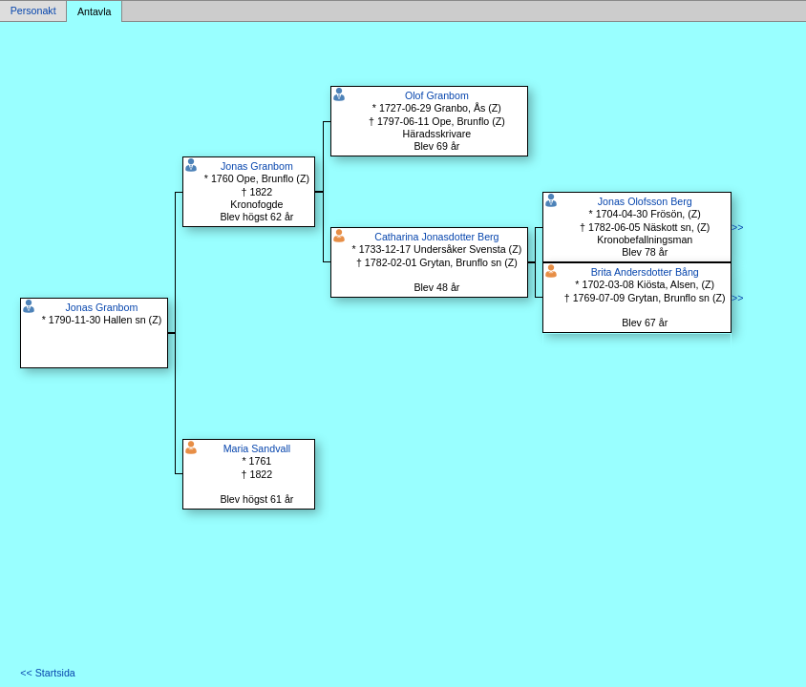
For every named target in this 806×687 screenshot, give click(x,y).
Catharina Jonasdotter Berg (436, 236)
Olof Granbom (437, 95)
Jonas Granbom (102, 307)
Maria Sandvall (256, 448)
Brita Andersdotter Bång (645, 272)
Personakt (33, 11)
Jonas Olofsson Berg (645, 201)
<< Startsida (47, 672)
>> (737, 227)
